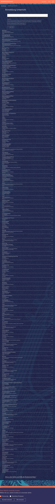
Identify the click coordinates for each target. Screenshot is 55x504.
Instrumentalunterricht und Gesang (14, 21)
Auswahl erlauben (7, 499)
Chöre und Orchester (12, 23)
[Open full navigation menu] (53, 1)
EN (49, 1)
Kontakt (44, 1)
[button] (27, 483)
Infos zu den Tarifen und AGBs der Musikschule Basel (21, 477)
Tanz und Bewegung (21, 23)
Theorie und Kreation (27, 21)
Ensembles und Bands (36, 21)
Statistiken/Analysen (18, 496)
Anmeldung (3, 5)
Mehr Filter (11, 27)
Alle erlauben (20, 499)
